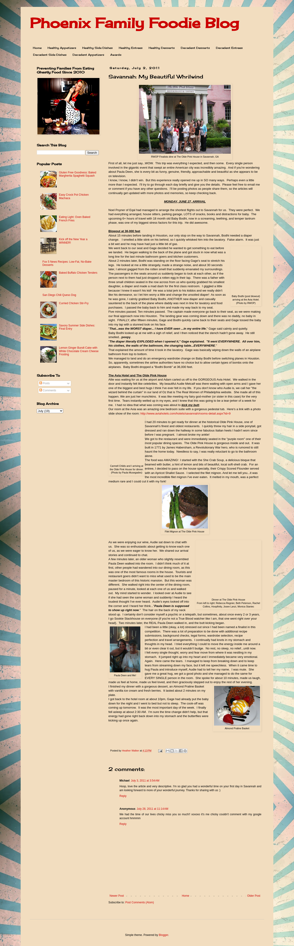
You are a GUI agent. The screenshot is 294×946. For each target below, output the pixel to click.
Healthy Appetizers (62, 48)
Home (37, 48)
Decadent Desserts (195, 48)
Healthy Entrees (131, 48)
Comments (47, 390)
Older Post (253, 895)
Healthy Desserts (162, 48)
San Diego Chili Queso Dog (59, 295)
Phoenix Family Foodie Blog (134, 22)
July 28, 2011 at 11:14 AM (152, 808)
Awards (116, 54)
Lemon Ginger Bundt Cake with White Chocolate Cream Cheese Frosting (79, 351)
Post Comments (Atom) (139, 902)
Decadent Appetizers (88, 54)
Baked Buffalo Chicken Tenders (78, 272)
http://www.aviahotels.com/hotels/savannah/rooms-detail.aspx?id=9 (185, 413)
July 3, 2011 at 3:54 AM (145, 780)
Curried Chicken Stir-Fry (74, 303)
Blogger (163, 935)
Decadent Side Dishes (50, 54)
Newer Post (117, 895)
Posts (44, 383)
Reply (123, 796)
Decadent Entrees (229, 48)
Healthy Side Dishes (97, 48)
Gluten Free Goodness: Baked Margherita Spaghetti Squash (77, 174)
